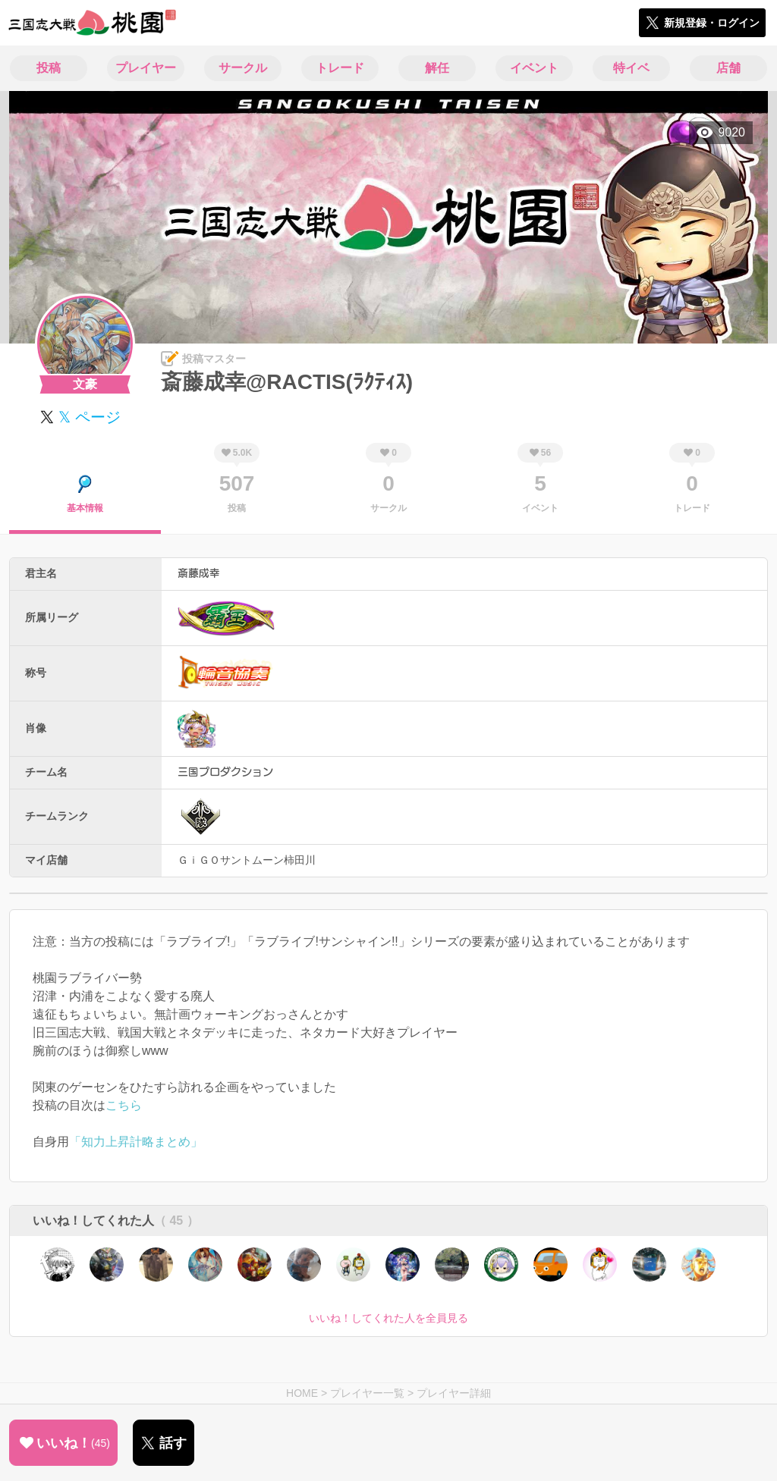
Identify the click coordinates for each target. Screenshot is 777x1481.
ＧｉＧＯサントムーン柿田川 (247, 860)
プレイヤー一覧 (367, 1393)
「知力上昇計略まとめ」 (136, 1141)
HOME (302, 1393)
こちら (123, 1105)
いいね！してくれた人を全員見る (388, 1318)
